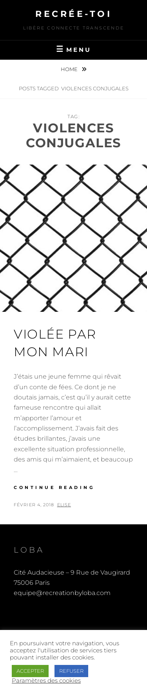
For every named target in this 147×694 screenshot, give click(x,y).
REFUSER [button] (71, 671)
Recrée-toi (73, 14)
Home (70, 69)
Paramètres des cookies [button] (46, 680)
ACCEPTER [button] (30, 671)
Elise (64, 504)
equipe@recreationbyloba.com (62, 593)
